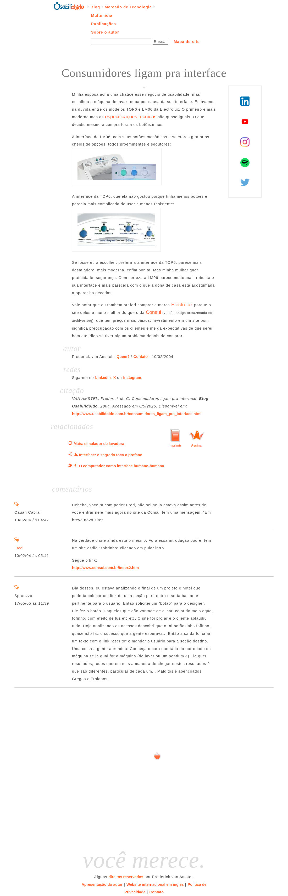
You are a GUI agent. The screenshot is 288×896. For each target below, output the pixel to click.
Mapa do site (187, 42)
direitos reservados (126, 877)
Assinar (197, 445)
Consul (153, 312)
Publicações (103, 24)
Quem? (123, 357)
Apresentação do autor (102, 884)
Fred (18, 548)
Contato (141, 357)
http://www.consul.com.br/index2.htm (105, 568)
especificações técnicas (130, 116)
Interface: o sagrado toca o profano (110, 455)
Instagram (132, 377)
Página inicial (69, 5)
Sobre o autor (105, 32)
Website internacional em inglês (155, 884)
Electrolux (182, 304)
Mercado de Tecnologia (128, 7)
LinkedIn (103, 377)
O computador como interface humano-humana (121, 466)
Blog (95, 7)
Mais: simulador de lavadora (99, 444)
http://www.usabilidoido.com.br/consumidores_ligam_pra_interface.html (136, 414)
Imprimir (175, 445)
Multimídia (101, 15)
